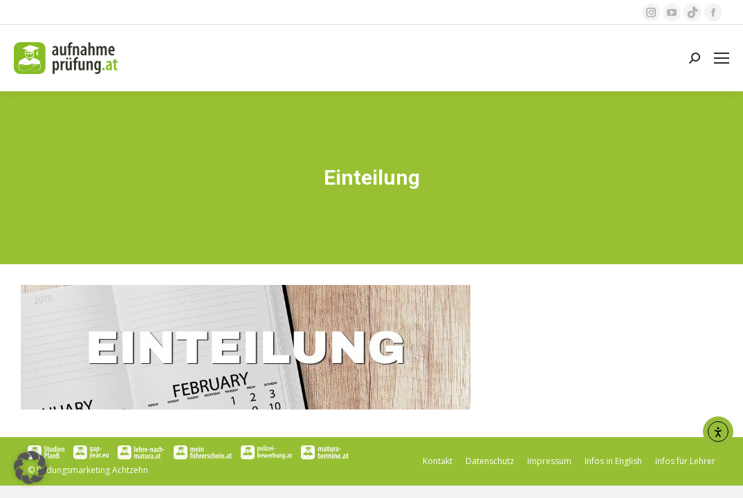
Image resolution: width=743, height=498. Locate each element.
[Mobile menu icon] (721, 58)
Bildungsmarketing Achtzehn (92, 470)
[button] (30, 467)
